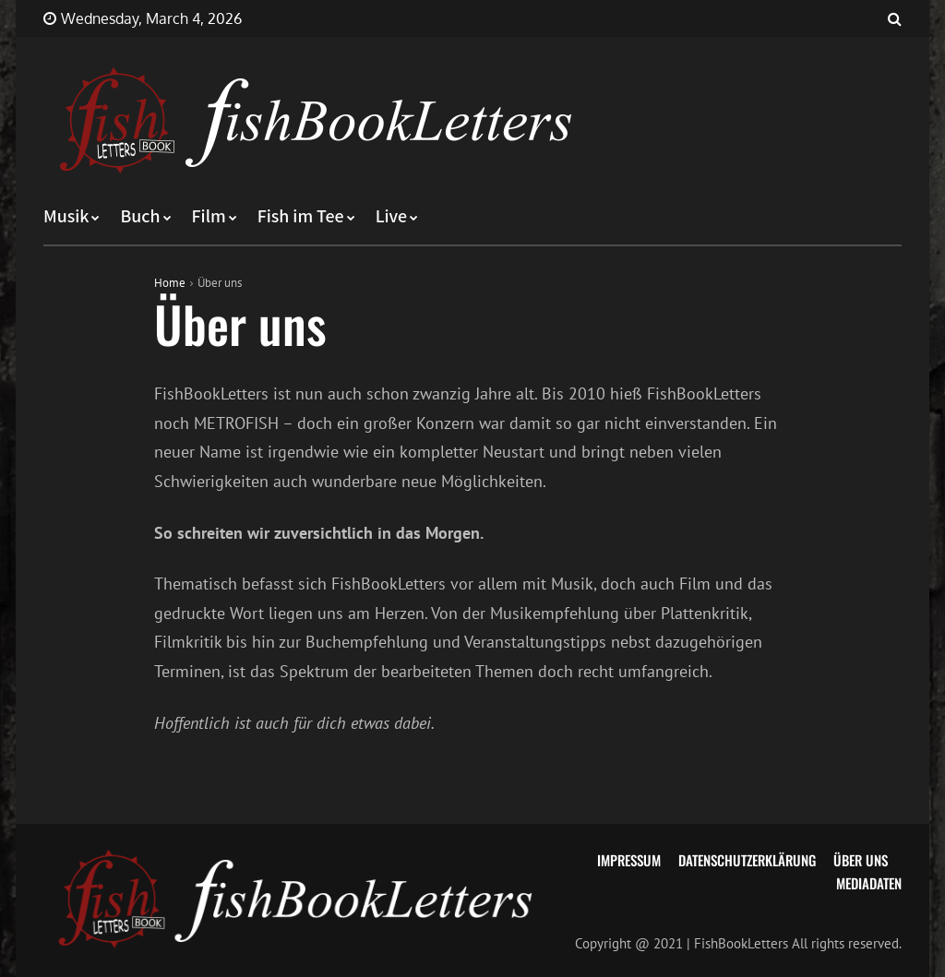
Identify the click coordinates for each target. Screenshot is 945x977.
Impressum (629, 860)
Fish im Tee (300, 217)
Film (209, 217)
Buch (140, 217)
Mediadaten (869, 883)
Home (169, 283)
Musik (66, 217)
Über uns (860, 860)
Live (392, 217)
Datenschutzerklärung (747, 860)
